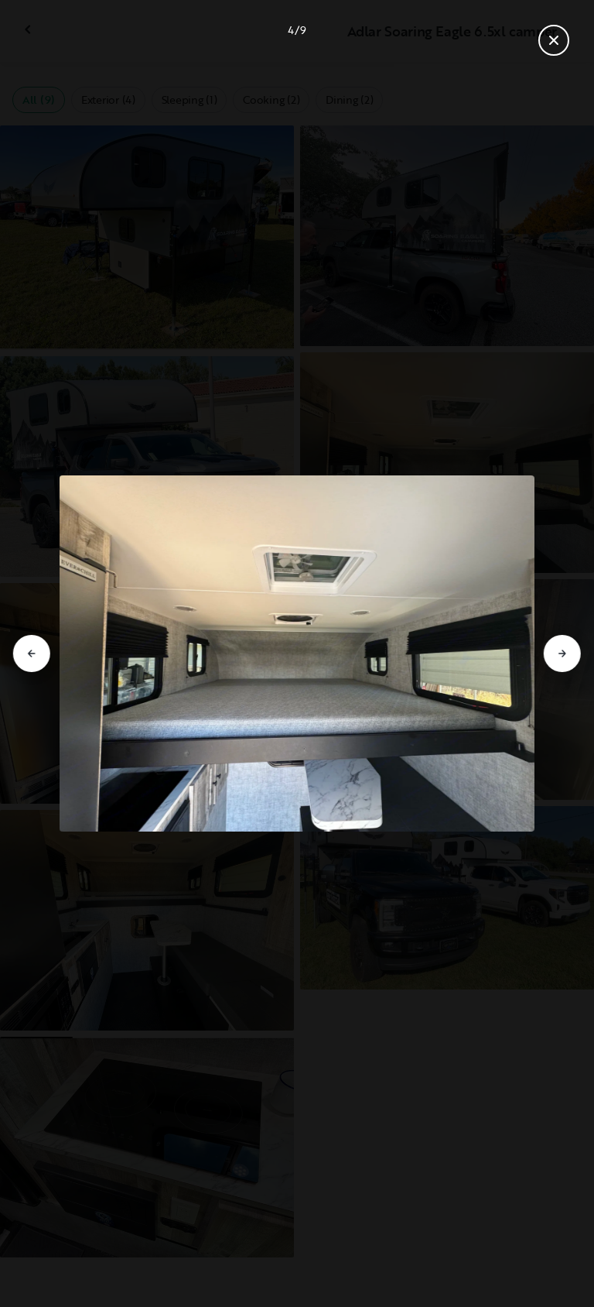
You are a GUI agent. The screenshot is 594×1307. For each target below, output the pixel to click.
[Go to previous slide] (31, 653)
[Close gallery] (553, 40)
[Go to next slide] (562, 653)
